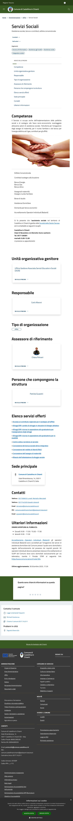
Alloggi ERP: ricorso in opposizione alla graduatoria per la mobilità (33, 436)
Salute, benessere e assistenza (14, 714)
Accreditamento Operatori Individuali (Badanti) (30, 540)
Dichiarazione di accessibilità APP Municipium (19, 793)
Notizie (42, 701)
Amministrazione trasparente (14, 773)
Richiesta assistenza (47, 740)
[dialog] (36, 809)
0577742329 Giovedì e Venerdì (29, 502)
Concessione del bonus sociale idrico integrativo (30, 445)
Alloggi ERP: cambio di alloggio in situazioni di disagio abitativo (36, 425)
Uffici (24, 17)
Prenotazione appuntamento (49, 730)
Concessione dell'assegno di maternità (27, 453)
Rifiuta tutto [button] (44, 813)
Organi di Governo (10, 668)
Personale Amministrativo (13, 685)
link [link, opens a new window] (55, 809)
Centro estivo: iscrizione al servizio (25, 442)
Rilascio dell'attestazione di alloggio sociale (29, 457)
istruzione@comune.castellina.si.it (27, 506)
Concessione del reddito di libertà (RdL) (27, 449)
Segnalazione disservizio (48, 733)
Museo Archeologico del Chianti (36, 644)
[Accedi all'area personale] (64, 3)
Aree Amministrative (11, 671)
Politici (6, 682)
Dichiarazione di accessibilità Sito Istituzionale (15, 788)
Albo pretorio (8, 776)
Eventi (42, 720)
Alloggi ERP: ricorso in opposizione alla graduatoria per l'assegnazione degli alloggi (33, 430)
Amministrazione (14, 17)
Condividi (16, 37)
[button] (36, 818)
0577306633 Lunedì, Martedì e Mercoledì (32, 498)
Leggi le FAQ (44, 737)
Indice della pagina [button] (20, 61)
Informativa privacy (10, 780)
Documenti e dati (10, 689)
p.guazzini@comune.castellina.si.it (27, 514)
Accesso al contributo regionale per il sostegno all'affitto (33, 421)
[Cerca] (69, 9)
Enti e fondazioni (9, 678)
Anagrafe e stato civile (47, 668)
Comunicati (44, 704)
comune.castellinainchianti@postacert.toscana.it (31, 510)
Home (4, 17)
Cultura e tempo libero (47, 671)
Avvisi (42, 708)
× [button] (71, 800)
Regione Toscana (8, 3)
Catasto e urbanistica (47, 685)
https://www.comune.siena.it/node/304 (26, 559)
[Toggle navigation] (4, 9)
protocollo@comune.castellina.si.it (17, 747)
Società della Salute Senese (49, 223)
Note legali (7, 783)
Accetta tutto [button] (29, 813)
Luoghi (42, 717)
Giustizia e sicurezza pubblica (14, 703)
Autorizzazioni (9, 717)
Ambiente (7, 710)
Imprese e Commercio (47, 678)
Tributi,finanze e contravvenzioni (15, 707)
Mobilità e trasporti (46, 691)
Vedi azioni (16, 41)
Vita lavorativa (45, 675)
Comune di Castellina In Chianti (30, 474)
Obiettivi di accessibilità (12, 796)
